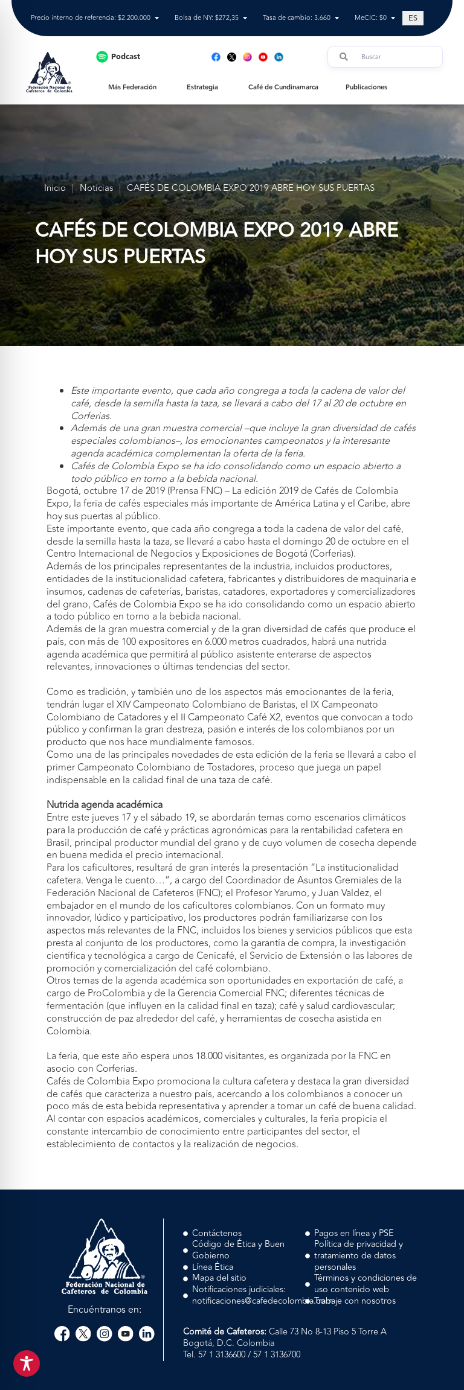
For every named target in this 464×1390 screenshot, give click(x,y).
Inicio (55, 188)
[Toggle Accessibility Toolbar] (26, 1363)
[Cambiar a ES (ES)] (413, 18)
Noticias (96, 188)
